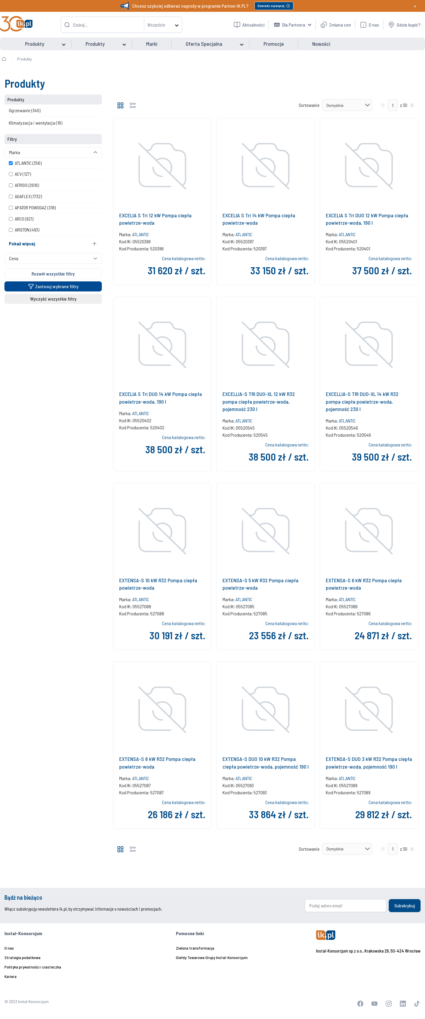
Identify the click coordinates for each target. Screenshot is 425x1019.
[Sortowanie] (347, 105)
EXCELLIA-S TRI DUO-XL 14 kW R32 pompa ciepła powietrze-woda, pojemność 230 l (362, 401)
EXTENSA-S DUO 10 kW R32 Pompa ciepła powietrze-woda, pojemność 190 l (266, 762)
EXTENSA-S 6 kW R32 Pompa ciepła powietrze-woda (364, 584)
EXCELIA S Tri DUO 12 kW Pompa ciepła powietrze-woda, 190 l (367, 219)
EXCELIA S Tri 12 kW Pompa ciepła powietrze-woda (155, 219)
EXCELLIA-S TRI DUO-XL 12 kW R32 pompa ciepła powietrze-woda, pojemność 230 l (259, 401)
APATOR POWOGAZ (32, 207)
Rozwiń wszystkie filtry (53, 273)
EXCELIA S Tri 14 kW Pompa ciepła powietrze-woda (259, 219)
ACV (20, 174)
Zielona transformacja (195, 947)
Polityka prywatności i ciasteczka (32, 966)
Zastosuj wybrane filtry (53, 286)
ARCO (21, 218)
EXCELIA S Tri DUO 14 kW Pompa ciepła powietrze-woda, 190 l (160, 398)
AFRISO (24, 185)
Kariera (10, 976)
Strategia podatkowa (22, 957)
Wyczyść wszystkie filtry (53, 298)
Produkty (24, 58)
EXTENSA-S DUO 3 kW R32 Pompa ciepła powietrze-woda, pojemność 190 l (369, 762)
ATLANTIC (25, 163)
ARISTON (24, 229)
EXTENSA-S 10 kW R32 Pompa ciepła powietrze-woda (158, 584)
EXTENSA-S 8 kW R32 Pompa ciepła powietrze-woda (157, 762)
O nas (9, 947)
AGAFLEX (25, 196)
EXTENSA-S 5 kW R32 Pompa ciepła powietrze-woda (260, 584)
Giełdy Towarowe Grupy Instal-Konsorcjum (212, 957)
